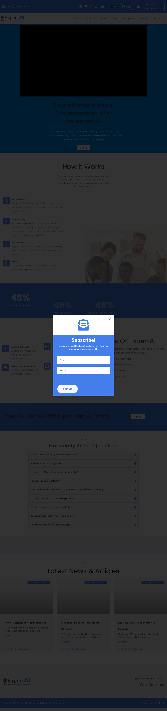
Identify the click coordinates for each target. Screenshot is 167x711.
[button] (109, 319)
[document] (83, 355)
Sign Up (67, 388)
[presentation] (74, 381)
